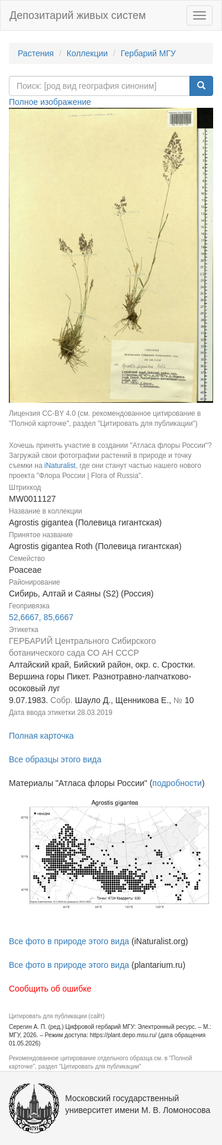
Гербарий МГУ (148, 53)
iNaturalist (60, 465)
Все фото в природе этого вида (69, 941)
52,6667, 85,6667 (41, 617)
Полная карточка (41, 735)
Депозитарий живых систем (77, 15)
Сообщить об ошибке (50, 988)
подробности (177, 783)
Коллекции (87, 53)
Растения (36, 53)
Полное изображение (50, 102)
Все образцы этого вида (55, 759)
